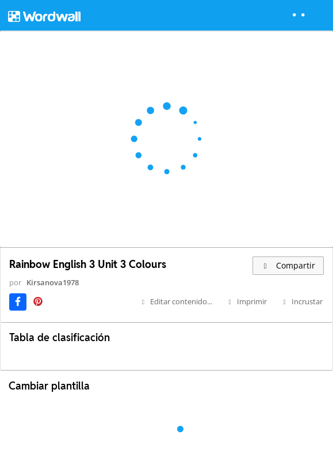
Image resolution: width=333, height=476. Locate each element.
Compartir (288, 265)
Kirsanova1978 (52, 282)
